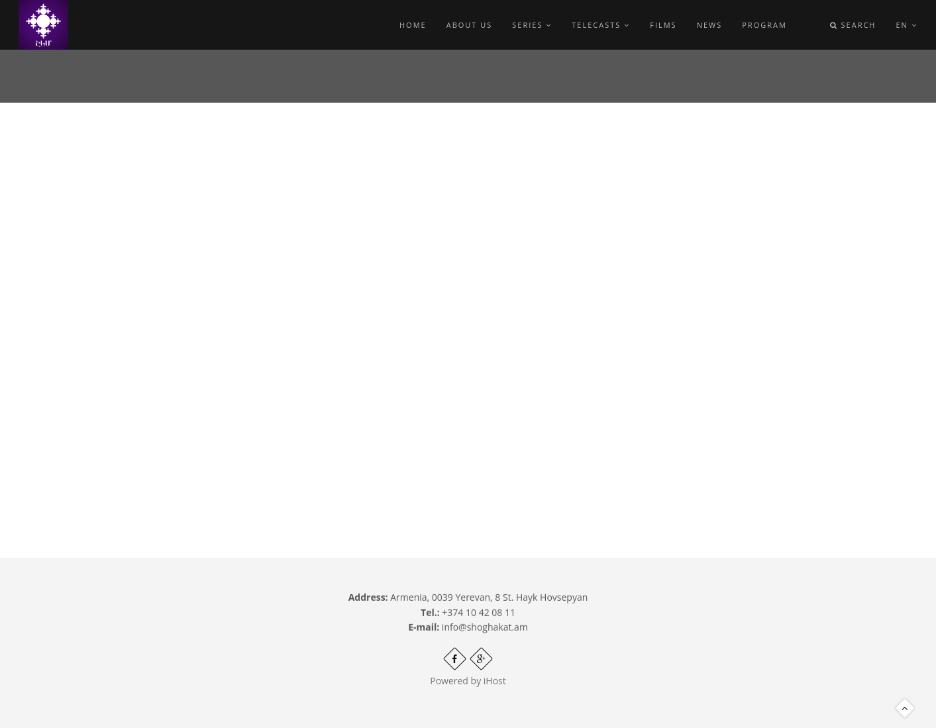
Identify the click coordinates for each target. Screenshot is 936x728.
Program (764, 25)
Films (663, 25)
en (906, 25)
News (710, 25)
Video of (371, 295)
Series (532, 25)
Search (853, 25)
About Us (469, 25)
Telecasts (601, 25)
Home (413, 25)
